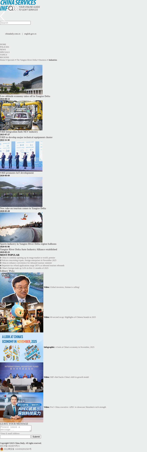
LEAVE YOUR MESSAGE (14, 423)
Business (43, 60)
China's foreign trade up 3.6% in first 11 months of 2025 (25, 268)
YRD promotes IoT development (17, 172)
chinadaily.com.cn (12, 34)
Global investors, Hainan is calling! (65, 287)
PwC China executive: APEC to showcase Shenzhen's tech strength (78, 407)
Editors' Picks (7, 271)
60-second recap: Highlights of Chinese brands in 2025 (73, 317)
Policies (4, 47)
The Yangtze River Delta (26, 60)
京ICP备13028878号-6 (10, 447)
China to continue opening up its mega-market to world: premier (28, 258)
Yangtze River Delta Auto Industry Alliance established (28, 249)
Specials (5, 52)
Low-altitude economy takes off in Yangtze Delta (25, 96)
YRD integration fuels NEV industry (19, 131)
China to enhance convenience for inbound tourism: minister (27, 263)
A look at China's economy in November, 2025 (74, 347)
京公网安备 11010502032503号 (18, 450)
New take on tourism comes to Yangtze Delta (23, 208)
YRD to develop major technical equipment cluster (26, 137)
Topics (3, 55)
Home (3, 44)
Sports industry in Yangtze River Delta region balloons (28, 243)
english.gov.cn (30, 34)
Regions (4, 57)
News (3, 49)
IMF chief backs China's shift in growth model (69, 377)
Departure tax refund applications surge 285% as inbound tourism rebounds (33, 265)
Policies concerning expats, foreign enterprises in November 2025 (29, 260)
